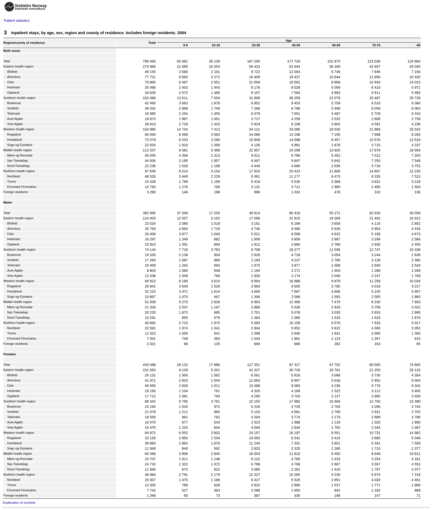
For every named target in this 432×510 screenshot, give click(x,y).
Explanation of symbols (19, 502)
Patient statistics (17, 20)
